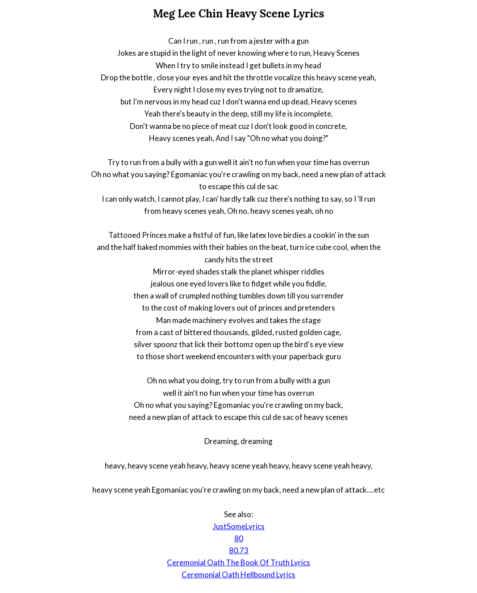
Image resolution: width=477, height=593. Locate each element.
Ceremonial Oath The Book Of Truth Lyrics (238, 562)
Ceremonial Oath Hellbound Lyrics (238, 574)
